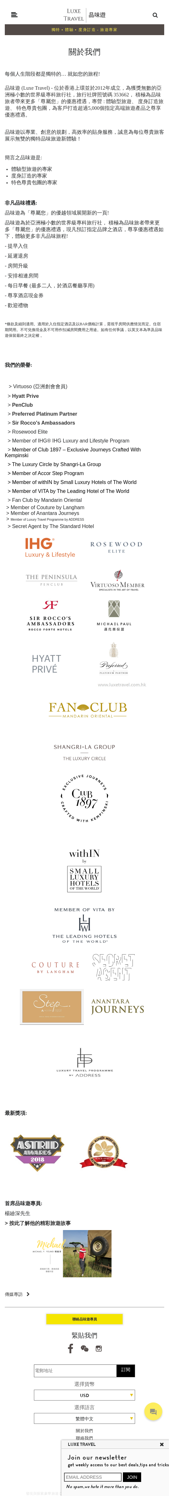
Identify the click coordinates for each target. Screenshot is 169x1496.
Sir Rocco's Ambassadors (43, 423)
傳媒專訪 (17, 1294)
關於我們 (84, 1431)
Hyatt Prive (25, 396)
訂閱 (125, 1369)
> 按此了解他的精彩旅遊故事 (38, 1223)
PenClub (22, 405)
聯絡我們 (84, 1438)
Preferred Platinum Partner (44, 414)
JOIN (132, 1477)
